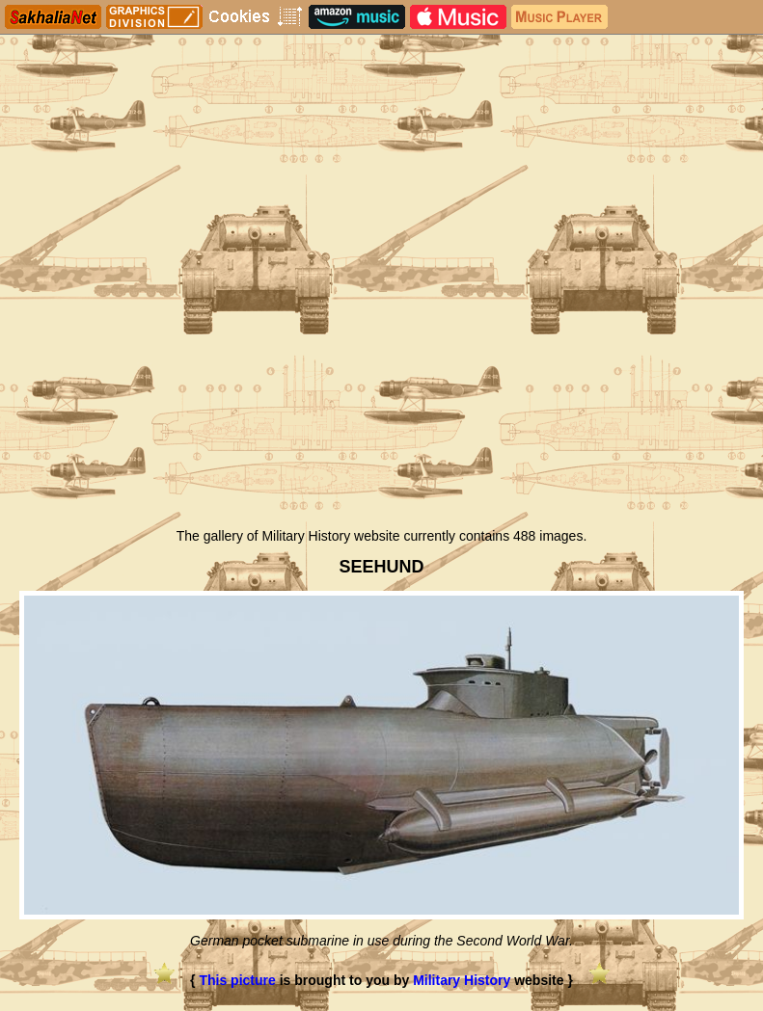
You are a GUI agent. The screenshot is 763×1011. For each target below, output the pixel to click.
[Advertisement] (381, 374)
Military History (461, 980)
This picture (237, 980)
